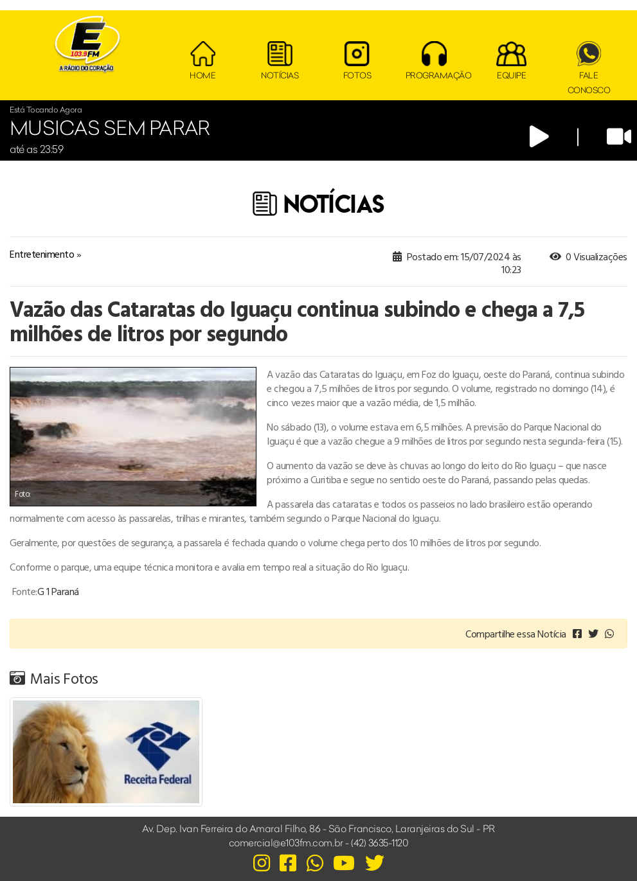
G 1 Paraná (58, 591)
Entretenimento (42, 254)
